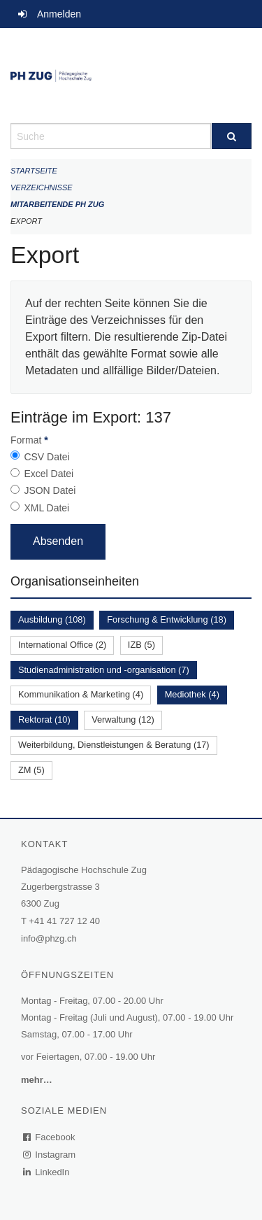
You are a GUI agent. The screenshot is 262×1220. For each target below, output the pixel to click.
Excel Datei (48, 473)
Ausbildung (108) (52, 619)
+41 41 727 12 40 (64, 921)
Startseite (33, 170)
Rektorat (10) (44, 719)
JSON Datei (49, 490)
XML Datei (46, 507)
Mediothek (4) (192, 694)
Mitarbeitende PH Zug (57, 204)
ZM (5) (31, 770)
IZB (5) (141, 644)
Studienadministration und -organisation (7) (103, 670)
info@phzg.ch (49, 938)
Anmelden (59, 14)
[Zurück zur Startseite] (131, 75)
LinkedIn (47, 1172)
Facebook (49, 1137)
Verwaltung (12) (123, 719)
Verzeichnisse (41, 187)
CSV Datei (46, 456)
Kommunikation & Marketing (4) (80, 694)
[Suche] (232, 136)
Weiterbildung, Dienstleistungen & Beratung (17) (114, 744)
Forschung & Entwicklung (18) (166, 619)
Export (26, 221)
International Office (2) (62, 644)
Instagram (50, 1154)
